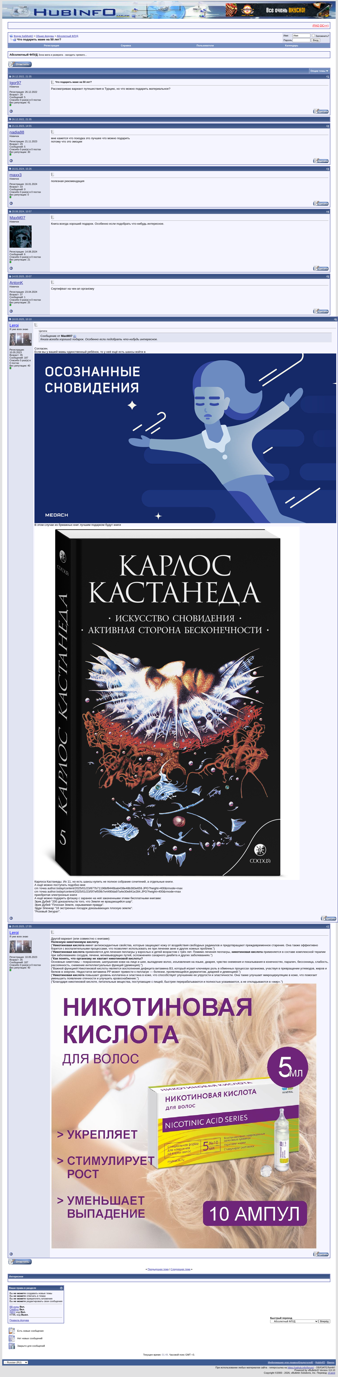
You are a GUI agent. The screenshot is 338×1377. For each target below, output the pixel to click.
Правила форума (19, 1320)
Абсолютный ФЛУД (67, 36)
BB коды (14, 1306)
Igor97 (15, 82)
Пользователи (205, 45)
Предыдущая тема (158, 1269)
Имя (285, 35)
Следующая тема (180, 1269)
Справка (126, 45)
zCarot (331, 1372)
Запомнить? (320, 36)
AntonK (16, 282)
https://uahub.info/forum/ (301, 1367)
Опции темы (318, 71)
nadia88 (16, 132)
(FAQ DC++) (321, 25)
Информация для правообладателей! (290, 1362)
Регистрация (51, 45)
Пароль (287, 40)
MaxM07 (17, 217)
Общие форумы (45, 36)
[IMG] (12, 1312)
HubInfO (320, 1362)
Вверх (330, 1362)
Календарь (291, 45)
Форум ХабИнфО (23, 36)
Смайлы (14, 1309)
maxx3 (15, 175)
